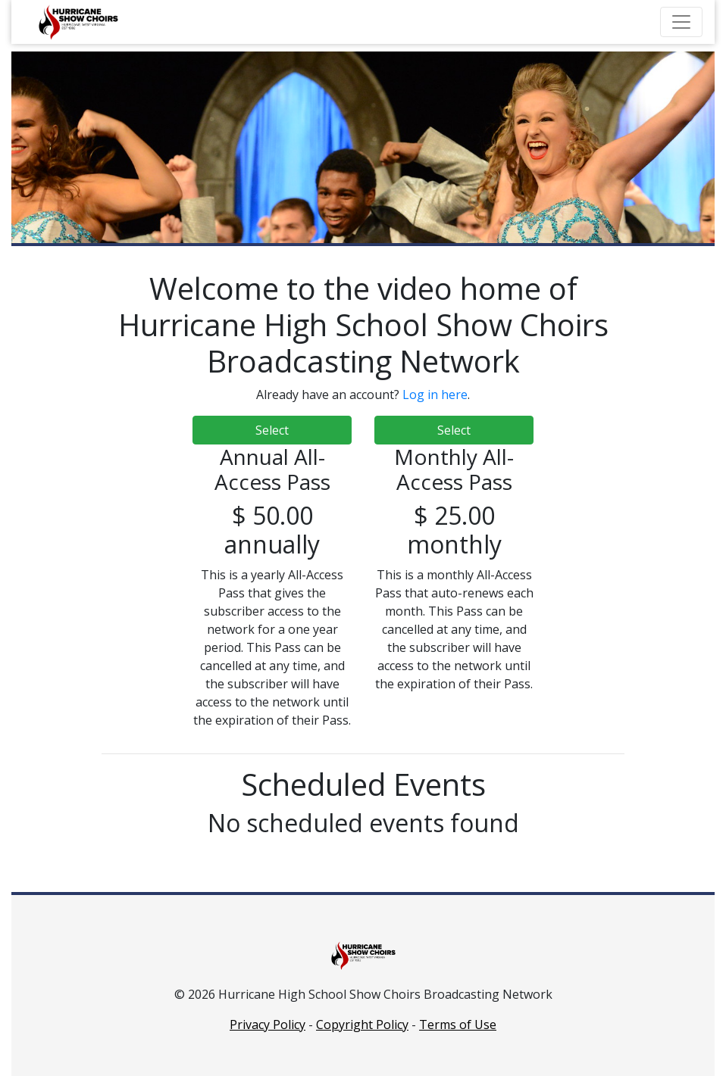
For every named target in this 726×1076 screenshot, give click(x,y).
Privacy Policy (267, 1024)
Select (272, 430)
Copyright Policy (362, 1024)
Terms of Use (457, 1024)
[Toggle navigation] (681, 22)
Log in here (435, 394)
